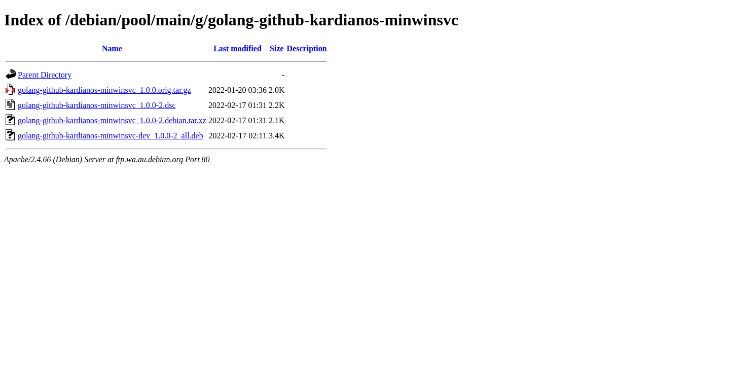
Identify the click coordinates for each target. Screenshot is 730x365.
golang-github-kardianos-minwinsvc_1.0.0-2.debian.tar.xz (112, 120)
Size (277, 48)
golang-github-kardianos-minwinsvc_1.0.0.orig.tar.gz (104, 90)
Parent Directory (44, 74)
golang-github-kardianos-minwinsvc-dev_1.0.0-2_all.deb (110, 135)
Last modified (237, 48)
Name (112, 48)
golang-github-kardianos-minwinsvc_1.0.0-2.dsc (97, 105)
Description (307, 48)
